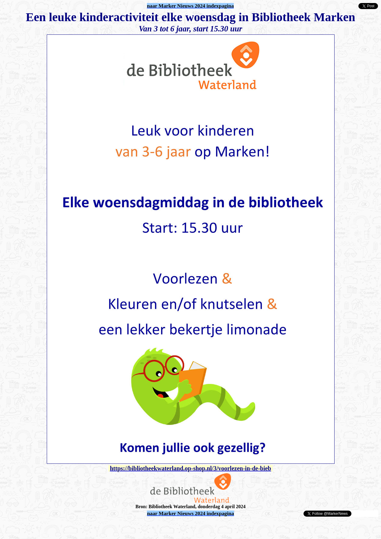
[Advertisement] (73, 526)
